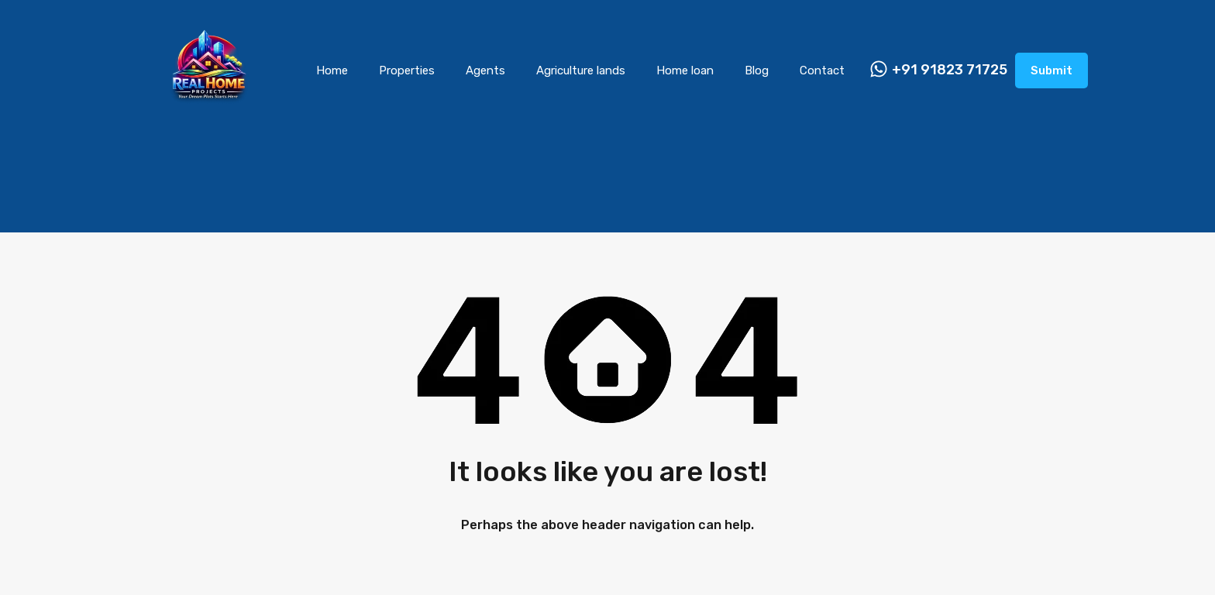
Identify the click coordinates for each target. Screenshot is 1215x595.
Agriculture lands (580, 70)
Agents (485, 70)
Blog (757, 70)
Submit (1051, 70)
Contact (822, 70)
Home (332, 70)
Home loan (685, 70)
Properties (407, 70)
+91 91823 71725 (949, 70)
